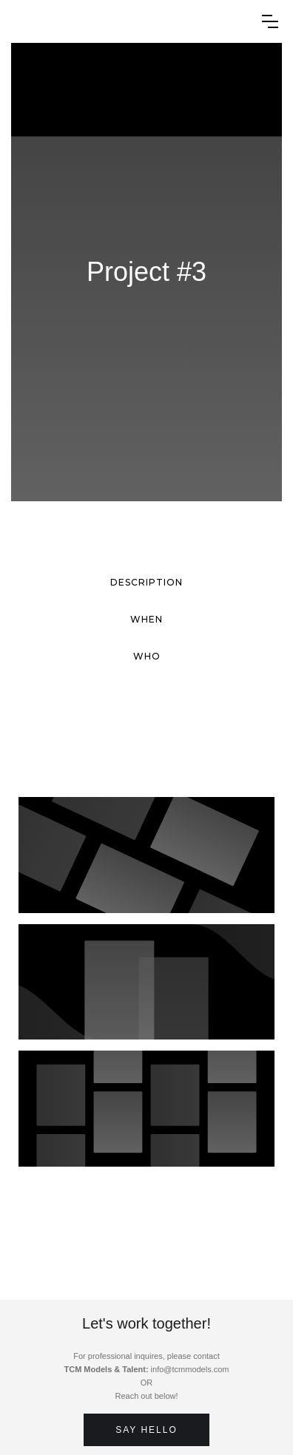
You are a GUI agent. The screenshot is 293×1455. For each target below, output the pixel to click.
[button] (270, 21)
